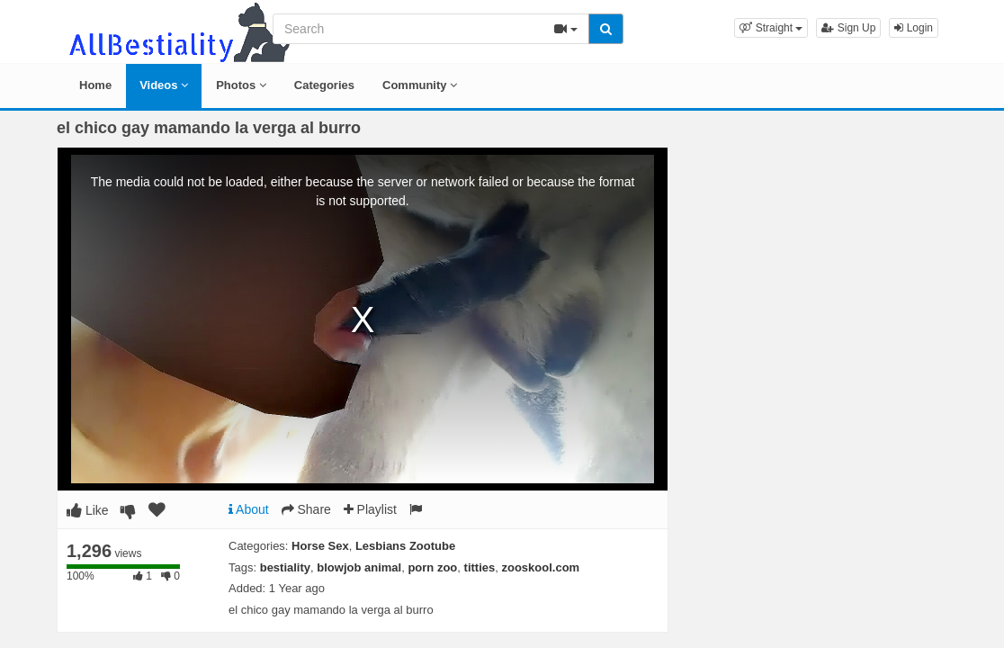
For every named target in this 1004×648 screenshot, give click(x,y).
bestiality (285, 567)
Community (419, 85)
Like (88, 510)
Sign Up (848, 28)
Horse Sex (320, 546)
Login (913, 28)
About (249, 509)
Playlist (370, 509)
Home (95, 85)
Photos (241, 85)
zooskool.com (540, 567)
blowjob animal (359, 567)
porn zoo (432, 567)
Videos (163, 85)
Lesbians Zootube (405, 546)
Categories (324, 85)
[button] (771, 28)
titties (480, 567)
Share (306, 509)
